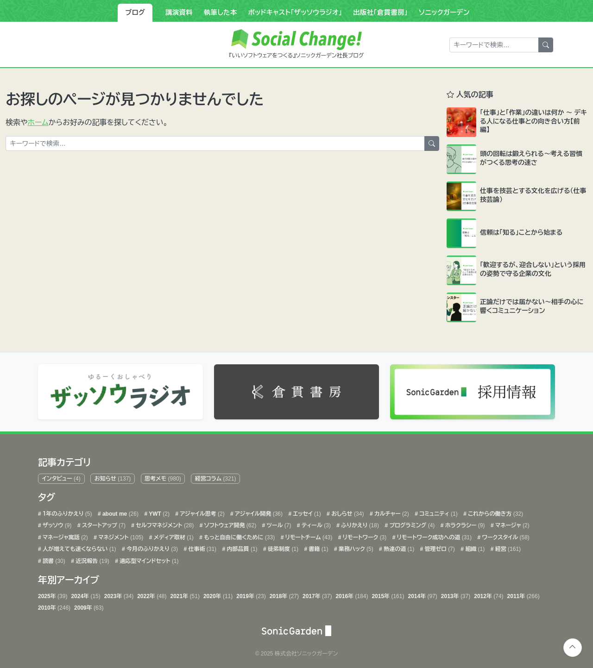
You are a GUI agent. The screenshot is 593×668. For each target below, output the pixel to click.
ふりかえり (359, 523)
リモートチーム (308, 535)
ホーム (38, 122)
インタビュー (61, 476)
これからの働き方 (495, 511)
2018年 (284, 594)
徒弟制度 (282, 547)
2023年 (118, 594)
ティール (315, 523)
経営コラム (215, 476)
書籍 (317, 547)
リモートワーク (363, 535)
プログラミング (411, 523)
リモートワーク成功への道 (433, 535)
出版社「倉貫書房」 (380, 12)
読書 (53, 559)
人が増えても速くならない (78, 547)
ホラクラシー (464, 523)
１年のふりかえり (66, 511)
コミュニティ (438, 511)
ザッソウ (56, 523)
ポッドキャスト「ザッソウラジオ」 (295, 12)
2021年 (185, 594)
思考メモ (163, 476)
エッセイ (306, 511)
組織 (474, 547)
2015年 (388, 594)
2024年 (85, 594)
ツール (278, 523)
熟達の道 (398, 547)
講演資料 (179, 12)
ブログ (135, 12)
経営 (507, 547)
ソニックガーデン (444, 12)
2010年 (54, 605)
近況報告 (91, 559)
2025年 (52, 594)
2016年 (351, 594)
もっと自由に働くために (238, 535)
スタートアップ (103, 523)
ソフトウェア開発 (229, 523)
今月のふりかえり (151, 547)
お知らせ (113, 476)
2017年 (317, 594)
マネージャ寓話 (64, 535)
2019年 (250, 594)
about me (120, 511)
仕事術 (201, 547)
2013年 (455, 594)
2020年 (218, 594)
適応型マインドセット (148, 559)
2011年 (523, 594)
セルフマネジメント (164, 523)
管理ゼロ (439, 547)
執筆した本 (220, 12)
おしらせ (347, 511)
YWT (158, 511)
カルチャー (391, 511)
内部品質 (241, 547)
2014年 (422, 594)
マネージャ (512, 523)
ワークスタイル (505, 535)
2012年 (488, 594)
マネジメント (120, 535)
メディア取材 (172, 535)
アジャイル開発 (258, 511)
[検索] (545, 44)
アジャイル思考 (201, 511)
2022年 (151, 594)
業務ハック (355, 547)
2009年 (88, 605)
